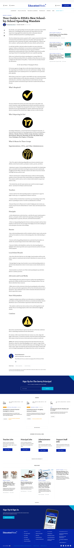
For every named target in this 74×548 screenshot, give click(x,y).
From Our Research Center (44, 481)
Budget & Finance (7, 15)
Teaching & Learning (33, 10)
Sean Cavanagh (41, 494)
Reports (65, 469)
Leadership (13, 10)
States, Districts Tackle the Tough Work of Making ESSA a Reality (56, 45)
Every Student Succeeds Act (55, 32)
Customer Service (39, 537)
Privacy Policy (44, 545)
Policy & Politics (22, 10)
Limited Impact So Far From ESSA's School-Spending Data (58, 35)
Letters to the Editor (39, 533)
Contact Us (38, 531)
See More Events (37, 427)
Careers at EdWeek (27, 541)
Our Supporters (26, 539)
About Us (26, 531)
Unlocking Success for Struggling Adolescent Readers (35, 410)
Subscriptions (49, 533)
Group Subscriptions (51, 537)
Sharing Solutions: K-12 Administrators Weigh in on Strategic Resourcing (62, 473)
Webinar (19, 407)
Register (52, 416)
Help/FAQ (37, 535)
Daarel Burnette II (12, 24)
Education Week (27, 356)
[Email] (31, 388)
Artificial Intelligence (12, 407)
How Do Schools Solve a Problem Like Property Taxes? (27, 484)
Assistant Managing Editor (19, 356)
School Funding (27, 365)
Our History (26, 535)
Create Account (9, 517)
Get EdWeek (49, 531)
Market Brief (59, 10)
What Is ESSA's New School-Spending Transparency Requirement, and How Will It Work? (57, 57)
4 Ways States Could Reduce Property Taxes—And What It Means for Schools (9, 484)
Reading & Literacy (35, 407)
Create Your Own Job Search (37, 458)
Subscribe (66, 5)
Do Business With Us (63, 531)
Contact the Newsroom (40, 539)
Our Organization (27, 533)
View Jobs (8, 449)
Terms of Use (36, 545)
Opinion (48, 10)
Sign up (47, 388)
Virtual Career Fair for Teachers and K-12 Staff (59, 409)
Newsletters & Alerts (50, 535)
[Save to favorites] (4, 33)
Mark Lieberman (6, 492)
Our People (26, 537)
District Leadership (19, 365)
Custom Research (62, 542)
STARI (41, 418)
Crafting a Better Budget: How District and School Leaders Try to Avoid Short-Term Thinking (45, 485)
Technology (42, 10)
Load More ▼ (37, 502)
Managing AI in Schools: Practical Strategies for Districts (11, 410)
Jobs (53, 10)
